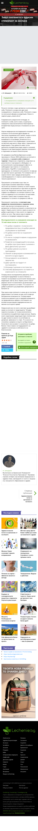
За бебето (6, 745)
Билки (5, 764)
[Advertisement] (18, 45)
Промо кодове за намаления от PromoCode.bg (18, 652)
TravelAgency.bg (22, 792)
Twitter (6, 350)
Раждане (5, 750)
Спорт (22, 762)
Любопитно (6, 738)
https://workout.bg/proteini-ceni (13, 654)
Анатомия (6, 769)
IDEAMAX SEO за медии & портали (13, 811)
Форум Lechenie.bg (8, 774)
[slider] (6, 340)
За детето (23, 743)
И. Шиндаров (7, 93)
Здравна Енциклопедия (10, 740)
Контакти (22, 785)
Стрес (4, 767)
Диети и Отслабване (26, 745)
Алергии (5, 762)
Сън (21, 764)
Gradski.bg (6, 792)
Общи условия (8, 788)
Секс (21, 752)
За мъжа (5, 743)
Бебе (4, 752)
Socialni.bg (13, 792)
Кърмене (23, 750)
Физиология (24, 769)
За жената (23, 740)
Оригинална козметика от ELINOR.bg (15, 659)
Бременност (24, 747)
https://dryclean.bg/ (9, 656)
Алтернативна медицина (10, 755)
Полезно (23, 738)
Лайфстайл (6, 757)
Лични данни (23, 788)
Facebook (6, 346)
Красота (22, 755)
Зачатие (5, 747)
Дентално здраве (8, 759)
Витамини (6, 771)
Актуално (23, 771)
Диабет (22, 759)
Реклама (5, 785)
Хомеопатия (24, 757)
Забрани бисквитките (19, 6)
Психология (24, 767)
